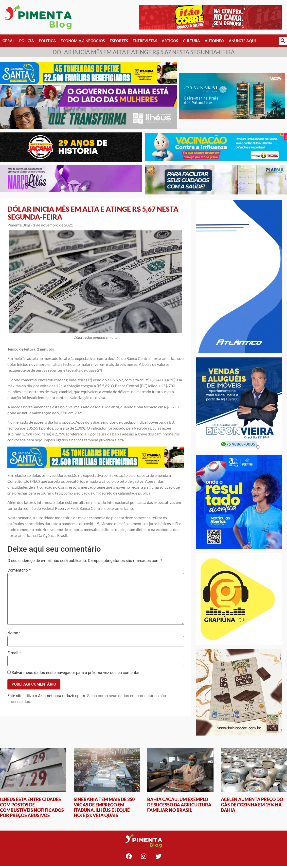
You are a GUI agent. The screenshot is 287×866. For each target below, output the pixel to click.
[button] (283, 41)
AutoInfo (214, 40)
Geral (8, 40)
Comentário (19, 570)
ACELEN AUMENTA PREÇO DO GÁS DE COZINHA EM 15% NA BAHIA (252, 805)
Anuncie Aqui (242, 40)
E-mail (14, 653)
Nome (14, 633)
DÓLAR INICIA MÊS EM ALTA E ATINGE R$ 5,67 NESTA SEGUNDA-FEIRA (93, 213)
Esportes (119, 40)
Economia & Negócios (83, 40)
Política (47, 40)
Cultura (191, 40)
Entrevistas (145, 40)
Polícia (26, 40)
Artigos (170, 40)
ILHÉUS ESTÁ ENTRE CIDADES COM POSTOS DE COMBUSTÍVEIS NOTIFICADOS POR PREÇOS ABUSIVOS (32, 807)
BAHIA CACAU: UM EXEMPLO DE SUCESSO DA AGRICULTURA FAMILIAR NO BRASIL (179, 805)
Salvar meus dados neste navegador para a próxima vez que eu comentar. (76, 673)
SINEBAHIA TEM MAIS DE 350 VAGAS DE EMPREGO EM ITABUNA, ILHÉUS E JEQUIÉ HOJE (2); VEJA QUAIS (104, 807)
